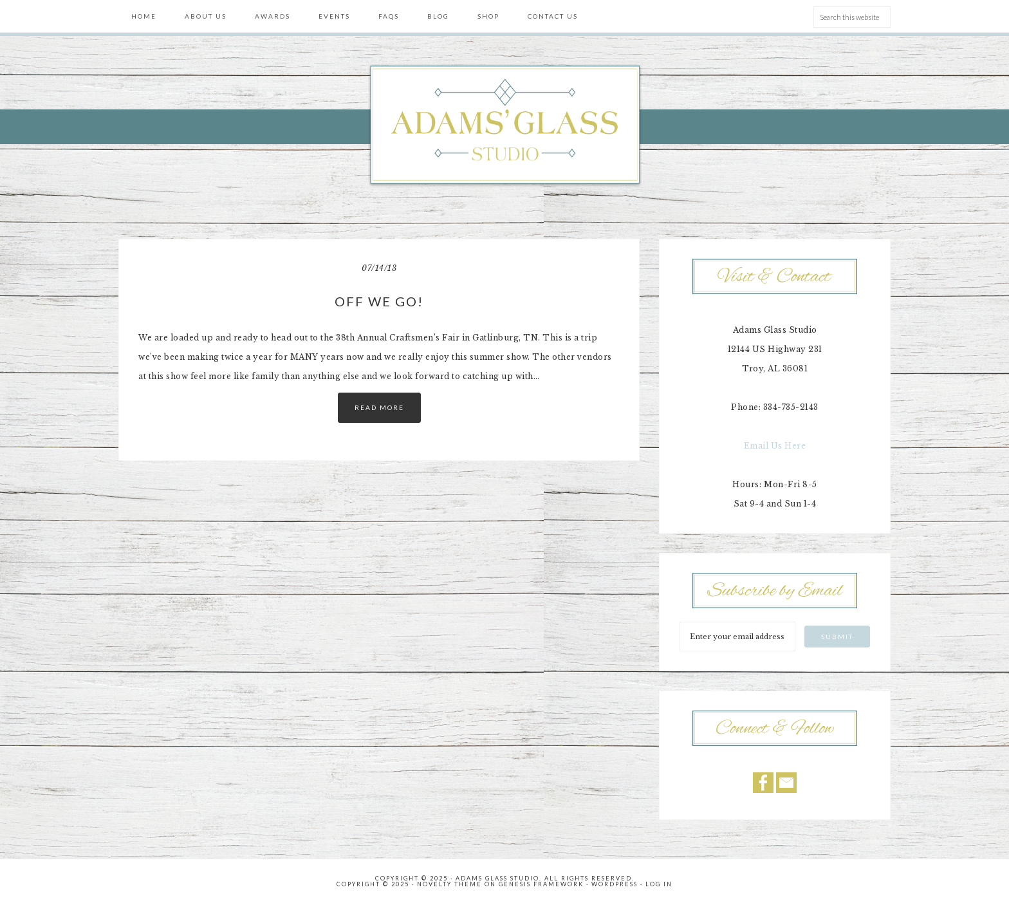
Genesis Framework (541, 884)
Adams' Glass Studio (504, 126)
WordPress (614, 884)
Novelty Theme (449, 884)
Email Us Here (775, 446)
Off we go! (379, 301)
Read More (379, 407)
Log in (658, 884)
